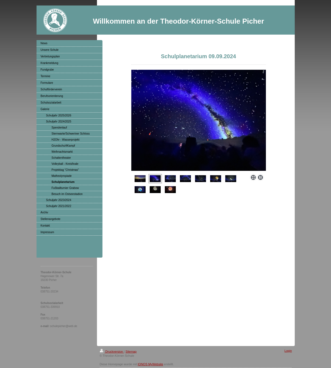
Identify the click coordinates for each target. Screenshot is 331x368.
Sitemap (131, 351)
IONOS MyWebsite (150, 364)
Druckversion (112, 351)
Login (288, 350)
